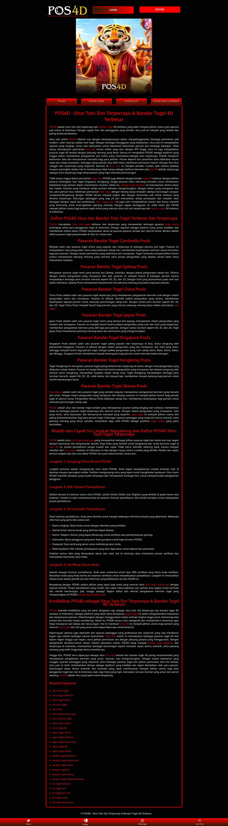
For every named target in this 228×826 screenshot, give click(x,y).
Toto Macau (55, 392)
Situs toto (110, 636)
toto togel (105, 191)
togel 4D (147, 178)
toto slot (90, 149)
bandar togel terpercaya (91, 594)
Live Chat (199, 822)
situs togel (70, 450)
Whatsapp (142, 822)
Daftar (85, 822)
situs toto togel (81, 224)
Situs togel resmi (105, 201)
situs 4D (54, 447)
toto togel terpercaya (82, 440)
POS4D (53, 126)
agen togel (137, 414)
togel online (172, 224)
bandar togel (106, 126)
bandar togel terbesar (133, 185)
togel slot (96, 178)
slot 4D (153, 169)
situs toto (114, 166)
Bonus (28, 822)
